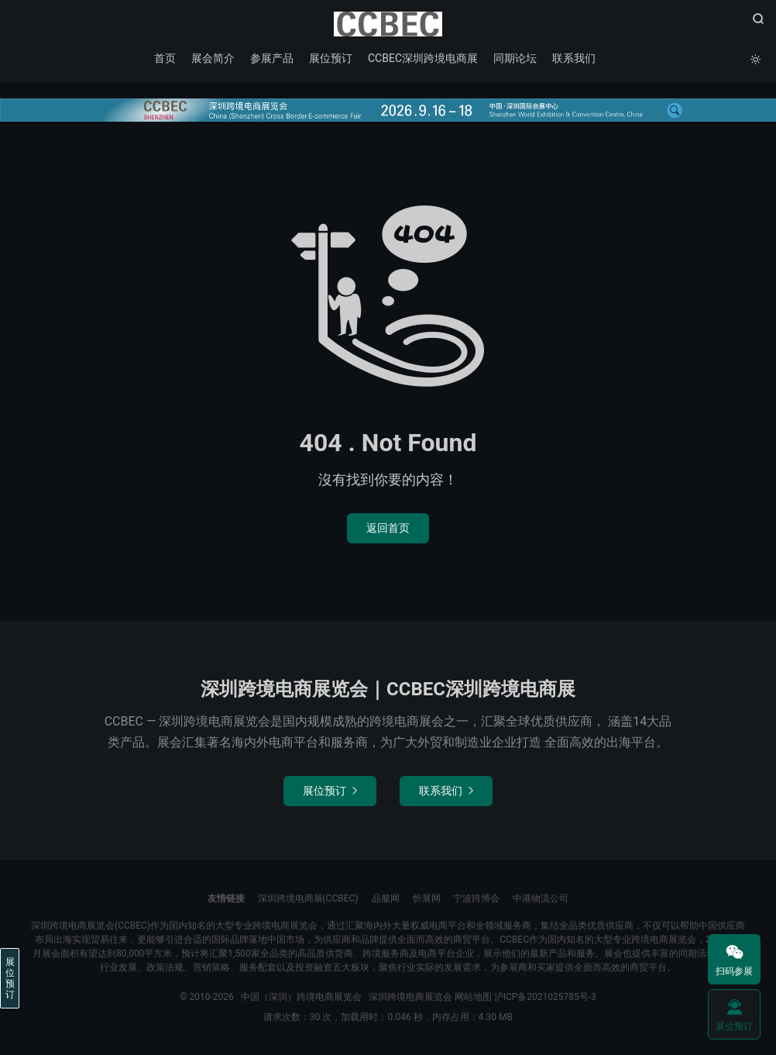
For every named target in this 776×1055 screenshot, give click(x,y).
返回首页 (388, 528)
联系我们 (574, 58)
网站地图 (473, 996)
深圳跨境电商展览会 (410, 996)
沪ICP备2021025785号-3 (545, 996)
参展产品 (272, 58)
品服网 (386, 898)
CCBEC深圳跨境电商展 (423, 58)
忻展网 (427, 898)
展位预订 (330, 58)
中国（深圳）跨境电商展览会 (388, 24)
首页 (165, 58)
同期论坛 (515, 58)
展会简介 (213, 58)
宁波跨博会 (476, 898)
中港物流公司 (540, 898)
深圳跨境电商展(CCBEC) (308, 898)
